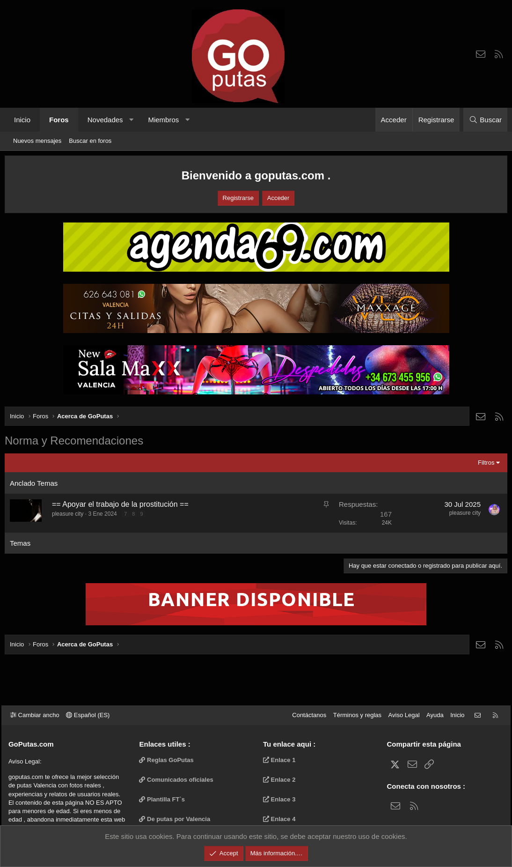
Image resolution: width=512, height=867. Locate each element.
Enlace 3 (279, 799)
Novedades (105, 120)
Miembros (163, 120)
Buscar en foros (90, 140)
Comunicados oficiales (178, 779)
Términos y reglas (354, 715)
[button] (131, 120)
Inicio (22, 120)
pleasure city (67, 514)
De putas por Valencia (176, 819)
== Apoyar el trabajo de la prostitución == (120, 504)
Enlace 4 (279, 819)
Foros (59, 120)
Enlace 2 (279, 779)
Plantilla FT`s (164, 799)
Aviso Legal (401, 715)
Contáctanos (306, 715)
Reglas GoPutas (168, 759)
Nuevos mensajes (37, 140)
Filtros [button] (486, 462)
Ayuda (431, 715)
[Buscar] (485, 120)
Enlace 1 (279, 759)
